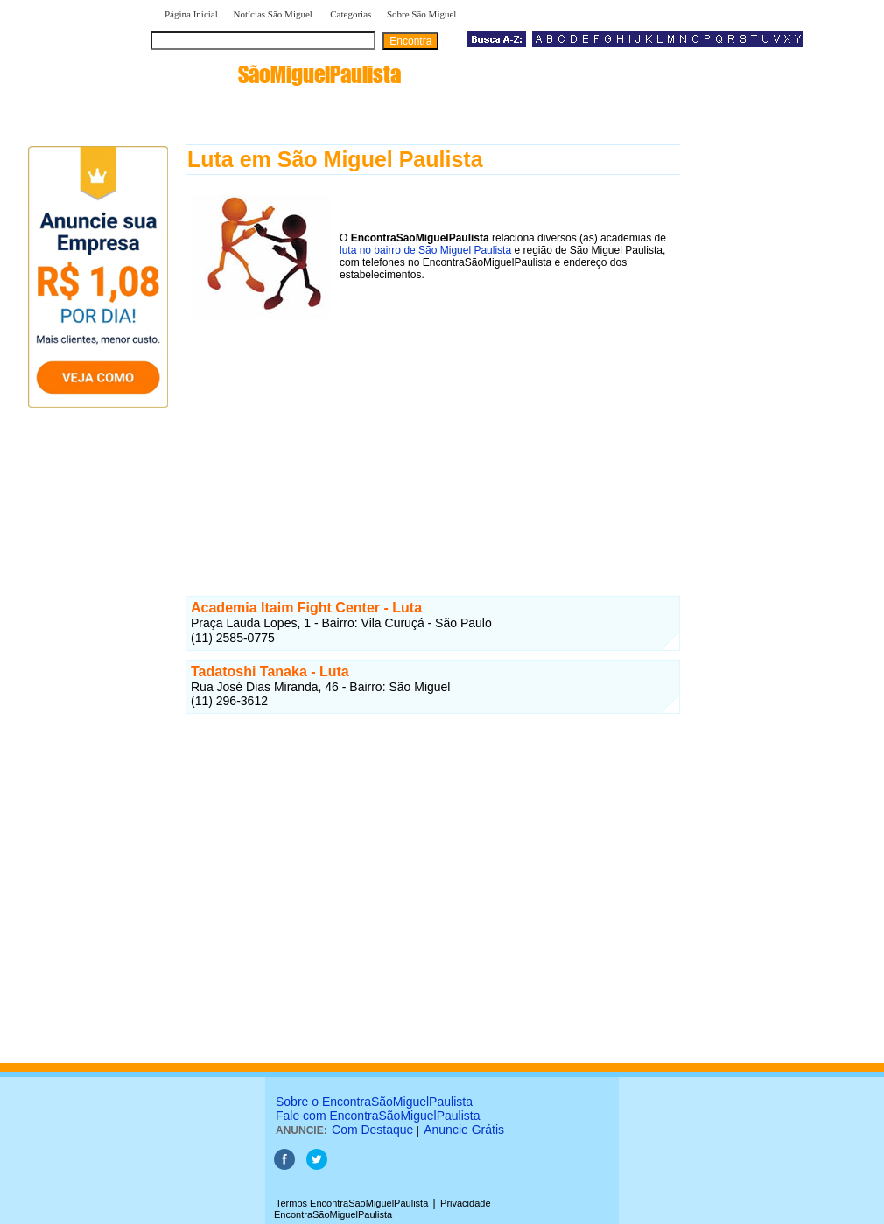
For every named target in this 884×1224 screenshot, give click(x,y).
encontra (279, 74)
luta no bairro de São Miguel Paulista (425, 250)
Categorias (350, 14)
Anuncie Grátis (464, 1130)
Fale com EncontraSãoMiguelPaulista (378, 1116)
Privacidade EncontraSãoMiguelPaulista (382, 1209)
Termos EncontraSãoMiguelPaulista (352, 1203)
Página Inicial (191, 14)
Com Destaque (372, 1130)
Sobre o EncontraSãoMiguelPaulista (374, 1102)
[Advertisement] (433, 445)
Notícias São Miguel (273, 14)
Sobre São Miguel (421, 14)
